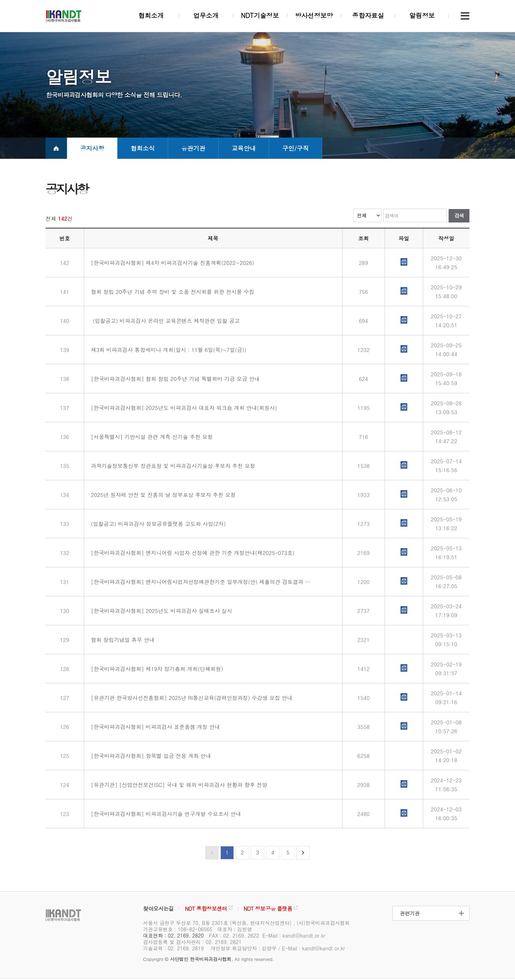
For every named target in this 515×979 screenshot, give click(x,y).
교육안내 (244, 148)
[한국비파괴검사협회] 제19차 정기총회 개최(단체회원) (156, 668)
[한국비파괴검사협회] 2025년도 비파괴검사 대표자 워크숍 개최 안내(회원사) (183, 407)
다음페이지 (303, 852)
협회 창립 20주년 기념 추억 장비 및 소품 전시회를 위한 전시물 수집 (172, 291)
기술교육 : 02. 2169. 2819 (173, 948)
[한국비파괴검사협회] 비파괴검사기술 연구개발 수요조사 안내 (165, 813)
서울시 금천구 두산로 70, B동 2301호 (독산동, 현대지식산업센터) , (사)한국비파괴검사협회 (246, 922)
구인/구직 (295, 148)
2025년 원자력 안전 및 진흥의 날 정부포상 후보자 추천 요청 (162, 494)
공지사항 (92, 148)
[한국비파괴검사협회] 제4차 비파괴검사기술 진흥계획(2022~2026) (171, 262)
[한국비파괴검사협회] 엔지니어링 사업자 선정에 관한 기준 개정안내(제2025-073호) (192, 552)
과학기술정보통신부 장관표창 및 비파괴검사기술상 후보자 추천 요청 (172, 465)
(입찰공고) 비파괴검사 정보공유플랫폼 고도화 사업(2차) (157, 523)
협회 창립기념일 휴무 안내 (122, 639)
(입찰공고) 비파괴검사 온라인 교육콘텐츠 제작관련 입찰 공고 (164, 320)
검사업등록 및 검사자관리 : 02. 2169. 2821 (192, 941)
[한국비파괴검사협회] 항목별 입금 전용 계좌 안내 (150, 755)
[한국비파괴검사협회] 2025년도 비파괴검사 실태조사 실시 (160, 610)
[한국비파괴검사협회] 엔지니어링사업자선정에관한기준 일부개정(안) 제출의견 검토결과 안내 (200, 581)
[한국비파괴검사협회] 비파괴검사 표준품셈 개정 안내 (154, 726)
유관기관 (193, 148)
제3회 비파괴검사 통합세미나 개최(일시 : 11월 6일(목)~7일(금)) (168, 349)
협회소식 (143, 148)
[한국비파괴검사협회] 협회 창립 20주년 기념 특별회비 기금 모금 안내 (174, 378)
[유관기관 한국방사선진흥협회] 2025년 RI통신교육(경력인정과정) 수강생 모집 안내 (190, 697)
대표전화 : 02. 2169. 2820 (173, 935)
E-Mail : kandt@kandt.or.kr (293, 935)
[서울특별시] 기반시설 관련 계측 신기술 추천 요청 (151, 436)
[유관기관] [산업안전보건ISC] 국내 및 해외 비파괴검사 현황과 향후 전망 (178, 784)
